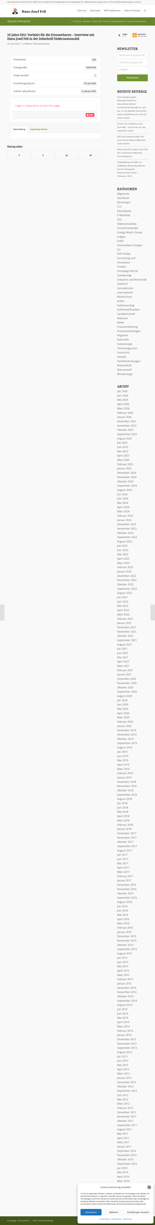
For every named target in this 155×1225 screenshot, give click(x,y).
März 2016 (123, 923)
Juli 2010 (122, 1168)
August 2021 (124, 644)
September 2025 (127, 434)
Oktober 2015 (125, 945)
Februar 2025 (125, 464)
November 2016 (127, 889)
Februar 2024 (125, 516)
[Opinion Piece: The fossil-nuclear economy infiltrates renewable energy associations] (2, 612)
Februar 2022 (125, 619)
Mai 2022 (122, 606)
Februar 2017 (125, 876)
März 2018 (123, 820)
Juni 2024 (122, 498)
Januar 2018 (124, 829)
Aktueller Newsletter (18, 21)
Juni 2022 (122, 602)
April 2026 (123, 404)
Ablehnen (113, 1212)
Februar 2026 (125, 413)
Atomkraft (123, 198)
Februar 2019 (125, 773)
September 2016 (127, 898)
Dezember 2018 (126, 782)
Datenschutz (116, 1219)
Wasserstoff (124, 370)
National (122, 318)
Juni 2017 (122, 859)
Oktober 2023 (125, 533)
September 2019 (127, 743)
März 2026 (123, 408)
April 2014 (123, 1022)
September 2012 (127, 1091)
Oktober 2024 (125, 481)
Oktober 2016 (125, 893)
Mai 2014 (122, 1018)
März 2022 (123, 614)
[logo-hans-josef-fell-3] (29, 10)
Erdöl (120, 241)
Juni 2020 (122, 704)
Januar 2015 (124, 983)
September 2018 (127, 795)
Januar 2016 (124, 932)
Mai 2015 (122, 966)
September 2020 (127, 692)
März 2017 (123, 872)
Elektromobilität (127, 224)
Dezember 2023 (126, 524)
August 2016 (124, 902)
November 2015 (127, 940)
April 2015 (123, 971)
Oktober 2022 (125, 584)
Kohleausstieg (125, 305)
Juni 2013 (122, 1061)
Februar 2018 (125, 825)
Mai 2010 (122, 1172)
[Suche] (145, 10)
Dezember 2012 (126, 1082)
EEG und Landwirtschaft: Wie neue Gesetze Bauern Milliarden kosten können (131, 140)
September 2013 (127, 1048)
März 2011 (123, 1142)
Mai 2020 (122, 709)
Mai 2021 (122, 657)
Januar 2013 (124, 1078)
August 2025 (124, 438)
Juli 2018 (122, 803)
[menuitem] (82, 10)
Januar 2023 (124, 571)
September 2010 (127, 1164)
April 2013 (123, 1069)
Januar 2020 (124, 726)
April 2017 (123, 867)
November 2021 (127, 632)
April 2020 (123, 713)
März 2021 (123, 666)
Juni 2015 (122, 962)
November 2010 (127, 1155)
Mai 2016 (122, 915)
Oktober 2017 (125, 842)
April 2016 (123, 919)
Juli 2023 (122, 546)
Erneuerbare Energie (129, 245)
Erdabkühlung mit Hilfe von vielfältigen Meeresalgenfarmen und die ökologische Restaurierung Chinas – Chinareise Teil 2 (131, 169)
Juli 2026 (122, 391)
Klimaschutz (124, 297)
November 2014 (127, 992)
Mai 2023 (122, 554)
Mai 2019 (122, 760)
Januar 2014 (124, 1035)
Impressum (127, 1219)
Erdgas (121, 237)
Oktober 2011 (125, 1121)
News (120, 322)
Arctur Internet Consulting (43, 1221)
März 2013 (123, 1073)
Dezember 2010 (126, 1151)
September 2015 (127, 949)
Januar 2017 (124, 880)
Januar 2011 (124, 1146)
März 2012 (123, 1104)
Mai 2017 (122, 863)
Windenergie (125, 374)
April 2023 (123, 559)
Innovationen (125, 288)
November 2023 (127, 528)
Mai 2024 (122, 503)
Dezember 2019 (126, 730)
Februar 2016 (125, 928)
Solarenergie (124, 344)
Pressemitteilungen (129, 331)
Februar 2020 (125, 722)
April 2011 (123, 1138)
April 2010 (123, 1177)
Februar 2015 (125, 979)
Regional (122, 335)
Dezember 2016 (126, 885)
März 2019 (123, 769)
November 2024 (127, 477)
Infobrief (122, 284)
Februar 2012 (125, 1108)
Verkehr (122, 357)
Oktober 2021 (125, 636)
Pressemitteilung (127, 327)
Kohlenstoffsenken (128, 309)
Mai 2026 (122, 400)
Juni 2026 (122, 396)
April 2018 (123, 816)
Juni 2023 (122, 550)
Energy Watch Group (129, 232)
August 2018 (124, 799)
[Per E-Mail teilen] (91, 155)
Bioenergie (123, 202)
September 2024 (127, 486)
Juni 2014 (122, 1013)
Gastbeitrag (124, 275)
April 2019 (123, 765)
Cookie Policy (104, 1219)
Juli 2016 (122, 906)
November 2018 (127, 786)
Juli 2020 (122, 700)
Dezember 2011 (126, 1112)
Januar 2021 (124, 674)
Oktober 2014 (125, 996)
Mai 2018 (122, 812)
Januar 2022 (124, 623)
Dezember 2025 (126, 421)
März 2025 (123, 460)
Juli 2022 (122, 597)
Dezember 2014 (126, 988)
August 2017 (124, 850)
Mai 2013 (122, 1065)
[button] (149, 1187)
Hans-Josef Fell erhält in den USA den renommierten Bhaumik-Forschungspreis (132, 153)
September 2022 (127, 589)
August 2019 (124, 747)
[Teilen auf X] (43, 155)
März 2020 (123, 717)
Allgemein (123, 194)
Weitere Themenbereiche (37, 44)
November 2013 (127, 1044)
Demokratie (124, 211)
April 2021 (123, 661)
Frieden (121, 267)
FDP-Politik (123, 254)
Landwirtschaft (126, 314)
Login (90, 115)
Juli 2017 (122, 855)
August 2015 (124, 953)
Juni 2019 (122, 756)
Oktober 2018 (125, 790)
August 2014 (124, 1005)
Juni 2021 (122, 653)
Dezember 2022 (126, 576)
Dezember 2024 (126, 473)
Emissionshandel (127, 228)
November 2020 (127, 683)
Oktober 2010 (125, 1159)
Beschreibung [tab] (19, 129)
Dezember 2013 (126, 1039)
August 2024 (124, 490)
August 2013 (124, 1052)
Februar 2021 (125, 670)
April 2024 (123, 507)
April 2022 (123, 610)
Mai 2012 (122, 1099)
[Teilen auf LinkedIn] (67, 155)
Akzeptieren (91, 1212)
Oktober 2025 (125, 430)
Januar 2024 (124, 520)
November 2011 (127, 1116)
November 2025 (127, 426)
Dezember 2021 (126, 627)
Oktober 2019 (125, 739)
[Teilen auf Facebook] (19, 155)
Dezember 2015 (126, 936)
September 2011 (127, 1125)
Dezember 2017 (126, 833)
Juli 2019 (122, 752)
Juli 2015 (122, 958)
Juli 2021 (122, 649)
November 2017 (127, 838)
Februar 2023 (125, 567)
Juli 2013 (122, 1056)
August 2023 (124, 541)
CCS (119, 207)
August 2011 (124, 1129)
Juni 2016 (122, 910)
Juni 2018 (122, 807)
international (125, 292)
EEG (119, 219)
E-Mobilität (123, 215)
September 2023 (127, 537)
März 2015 (123, 975)
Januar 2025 (124, 468)
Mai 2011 (122, 1134)
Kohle (120, 301)
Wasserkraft (124, 365)
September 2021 (127, 640)
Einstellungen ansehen (138, 1212)
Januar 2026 (124, 417)
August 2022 (124, 593)
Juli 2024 (122, 494)
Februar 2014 (125, 1031)
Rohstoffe (123, 340)
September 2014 (127, 1001)
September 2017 (127, 846)
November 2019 (127, 734)
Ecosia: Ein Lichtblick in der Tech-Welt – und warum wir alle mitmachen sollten (131, 127)
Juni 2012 (122, 1095)
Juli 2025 (122, 443)
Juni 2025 (122, 447)
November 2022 (127, 580)
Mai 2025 (122, 451)
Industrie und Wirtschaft (132, 280)
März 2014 (123, 1026)
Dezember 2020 (126, 679)
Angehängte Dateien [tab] (39, 129)
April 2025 (123, 455)
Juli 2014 (122, 1009)
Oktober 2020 (125, 687)
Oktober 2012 (125, 1086)
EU (118, 249)
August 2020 (124, 696)
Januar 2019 (124, 777)
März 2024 (123, 511)
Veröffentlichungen (128, 361)
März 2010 (123, 1181)
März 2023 (123, 563)
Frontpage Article (127, 271)
